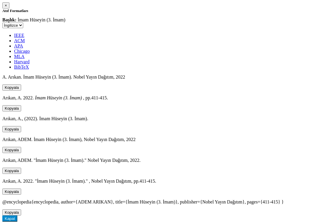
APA (18, 45)
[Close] (5, 5)
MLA (19, 56)
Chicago (22, 51)
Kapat (10, 218)
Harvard (21, 61)
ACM (19, 40)
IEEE (19, 35)
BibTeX (21, 67)
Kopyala (12, 87)
